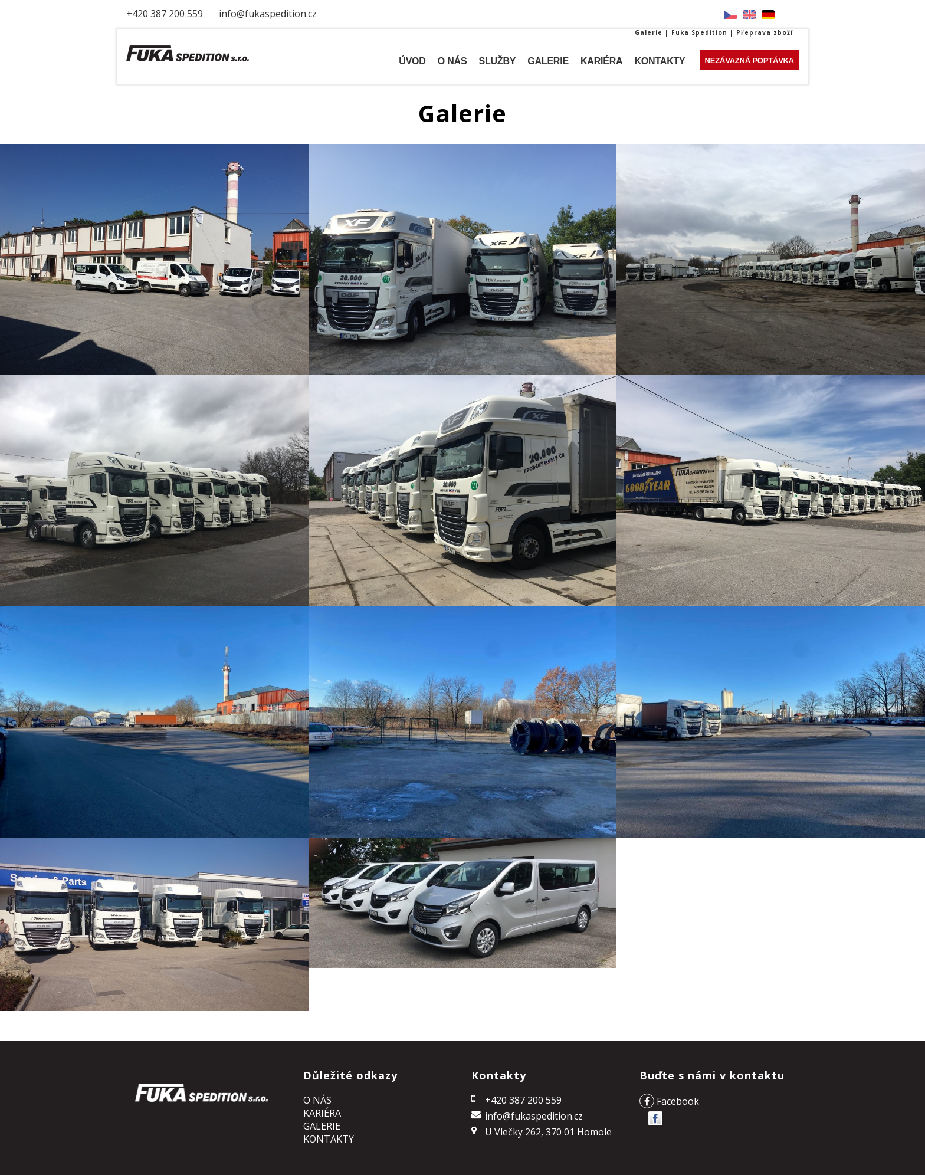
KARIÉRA (322, 1113)
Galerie (321, 1126)
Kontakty (328, 1139)
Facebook (669, 1101)
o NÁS (317, 1100)
